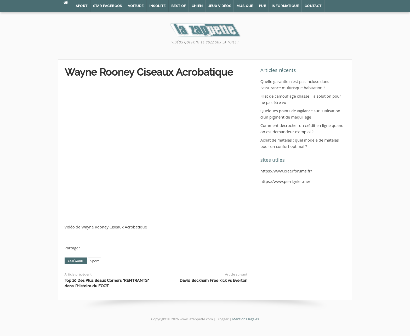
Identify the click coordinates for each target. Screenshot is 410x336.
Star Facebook (107, 6)
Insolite (157, 6)
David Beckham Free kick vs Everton (213, 280)
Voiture (136, 6)
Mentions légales (245, 319)
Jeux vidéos (219, 6)
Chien (197, 6)
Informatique (285, 6)
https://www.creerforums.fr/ (286, 170)
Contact (313, 6)
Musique (245, 6)
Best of (178, 6)
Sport (82, 6)
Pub (262, 6)
